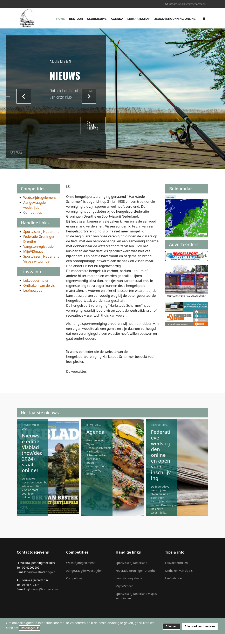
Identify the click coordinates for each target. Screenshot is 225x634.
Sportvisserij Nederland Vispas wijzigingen (136, 596)
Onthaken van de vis (39, 285)
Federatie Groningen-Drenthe (136, 571)
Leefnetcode (32, 290)
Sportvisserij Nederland (41, 231)
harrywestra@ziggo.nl (41, 572)
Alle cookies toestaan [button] (199, 626)
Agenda (117, 18)
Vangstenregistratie (38, 246)
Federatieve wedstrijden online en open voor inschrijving (161, 454)
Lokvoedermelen (36, 280)
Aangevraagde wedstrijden (84, 571)
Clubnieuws (97, 18)
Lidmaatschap (138, 18)
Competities (32, 212)
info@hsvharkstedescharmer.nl (187, 4)
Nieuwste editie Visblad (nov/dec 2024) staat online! (32, 453)
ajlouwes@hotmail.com (42, 589)
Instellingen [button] (30, 628)
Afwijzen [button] (171, 626)
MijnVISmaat (33, 251)
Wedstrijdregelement (39, 197)
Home (60, 18)
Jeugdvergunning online (175, 18)
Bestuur (76, 18)
